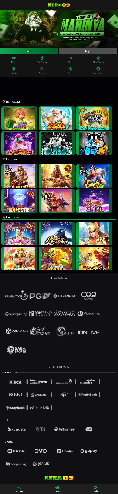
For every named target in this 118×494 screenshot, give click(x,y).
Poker (70, 71)
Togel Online (98, 71)
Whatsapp (19, 489)
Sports (14, 71)
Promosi (57, 489)
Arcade (42, 71)
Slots (70, 60)
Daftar (29, 51)
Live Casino (98, 60)
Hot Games (42, 60)
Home (14, 60)
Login (88, 51)
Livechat (95, 489)
